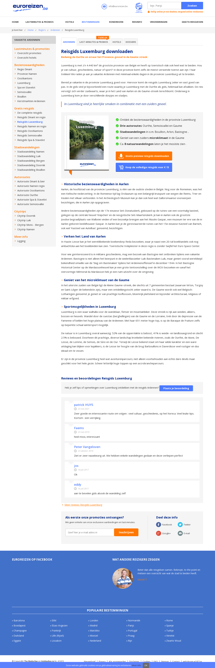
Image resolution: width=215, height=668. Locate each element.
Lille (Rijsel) (58, 635)
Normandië (134, 620)
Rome (169, 620)
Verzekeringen (158, 21)
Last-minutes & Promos (93, 41)
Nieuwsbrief (89, 661)
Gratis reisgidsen (192, 21)
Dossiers (131, 41)
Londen (94, 620)
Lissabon (56, 640)
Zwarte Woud (173, 640)
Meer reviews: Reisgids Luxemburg (83, 504)
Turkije (170, 630)
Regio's (42, 30)
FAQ (156, 661)
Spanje (170, 625)
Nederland (95, 640)
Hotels (69, 21)
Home (15, 21)
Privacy (102, 661)
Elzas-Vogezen (60, 625)
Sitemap (165, 661)
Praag (131, 635)
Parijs (131, 625)
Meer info (136, 665)
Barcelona (19, 620)
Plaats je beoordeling (176, 388)
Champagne (20, 630)
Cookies (146, 661)
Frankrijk (56, 630)
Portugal (132, 630)
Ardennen (55, 30)
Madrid (93, 625)
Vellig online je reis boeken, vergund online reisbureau (177, 11)
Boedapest (20, 625)
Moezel (94, 635)
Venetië (170, 635)
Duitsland (19, 635)
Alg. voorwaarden (117, 661)
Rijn (130, 640)
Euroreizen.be (31, 8)
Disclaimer (134, 661)
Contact (176, 661)
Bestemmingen (90, 21)
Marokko (95, 630)
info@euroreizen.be (118, 6)
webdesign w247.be (192, 661)
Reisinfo (137, 21)
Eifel (54, 620)
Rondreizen (116, 21)
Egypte (17, 640)
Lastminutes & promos (40, 21)
